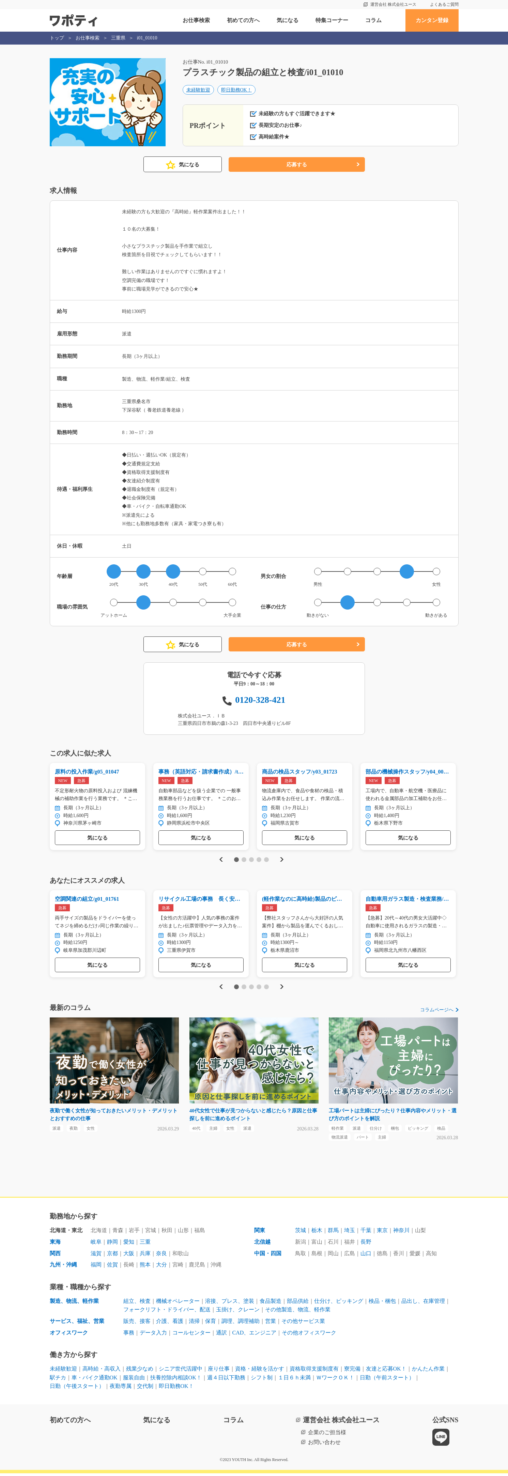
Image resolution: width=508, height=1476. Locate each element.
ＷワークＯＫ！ (335, 1380)
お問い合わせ (324, 1444)
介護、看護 (169, 1324)
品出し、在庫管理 (423, 1303)
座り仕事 (219, 1371)
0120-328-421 (260, 700)
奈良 (161, 1256)
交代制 (145, 1389)
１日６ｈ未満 (294, 1380)
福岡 (96, 1267)
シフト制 (262, 1380)
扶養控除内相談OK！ (176, 1380)
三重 (145, 1244)
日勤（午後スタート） (77, 1389)
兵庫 (145, 1256)
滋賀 (96, 1256)
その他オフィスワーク (309, 1335)
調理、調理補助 (240, 1324)
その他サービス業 (303, 1324)
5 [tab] (266, 860)
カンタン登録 (432, 20)
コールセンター (191, 1335)
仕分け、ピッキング (338, 1303)
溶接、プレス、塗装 (229, 1303)
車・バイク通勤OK (95, 1380)
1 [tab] (236, 860)
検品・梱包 (382, 1303)
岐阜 (96, 1244)
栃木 (316, 1233)
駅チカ (58, 1380)
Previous (220, 860)
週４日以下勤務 (226, 1380)
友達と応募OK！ (386, 1371)
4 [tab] (259, 860)
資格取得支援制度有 (314, 1371)
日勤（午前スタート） (387, 1380)
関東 (259, 1233)
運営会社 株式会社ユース (393, 4)
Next (282, 860)
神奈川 (401, 1233)
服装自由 (134, 1380)
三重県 (118, 37)
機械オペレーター (178, 1303)
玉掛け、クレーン (238, 1312)
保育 (210, 1324)
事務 (128, 1335)
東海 (55, 1244)
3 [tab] (251, 860)
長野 (365, 1244)
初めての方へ (243, 20)
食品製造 (270, 1303)
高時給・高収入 (101, 1371)
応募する (297, 165)
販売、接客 (137, 1324)
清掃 (194, 1324)
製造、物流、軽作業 (74, 1303)
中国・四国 (267, 1256)
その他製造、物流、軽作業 (297, 1312)
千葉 (365, 1233)
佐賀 (112, 1267)
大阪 (128, 1256)
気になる (287, 20)
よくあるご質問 (444, 4)
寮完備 (352, 1371)
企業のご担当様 (327, 1435)
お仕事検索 (196, 20)
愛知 (128, 1244)
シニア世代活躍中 (180, 1371)
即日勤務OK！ (236, 90)
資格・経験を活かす (259, 1371)
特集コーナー (331, 20)
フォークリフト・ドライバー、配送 (167, 1312)
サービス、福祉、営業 (77, 1324)
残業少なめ (139, 1371)
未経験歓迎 (198, 90)
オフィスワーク (69, 1335)
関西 (55, 1256)
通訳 (221, 1335)
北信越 (262, 1244)
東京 (382, 1233)
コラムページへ (436, 1011)
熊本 (145, 1267)
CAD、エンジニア (254, 1335)
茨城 (300, 1233)
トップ (57, 37)
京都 (112, 1256)
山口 (365, 1256)
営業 (270, 1324)
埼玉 (349, 1233)
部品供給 (298, 1303)
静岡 (112, 1244)
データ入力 (153, 1335)
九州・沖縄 (63, 1267)
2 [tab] (244, 860)
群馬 (333, 1233)
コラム (373, 20)
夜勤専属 (121, 1389)
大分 (161, 1267)
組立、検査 (137, 1303)
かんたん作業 (428, 1371)
